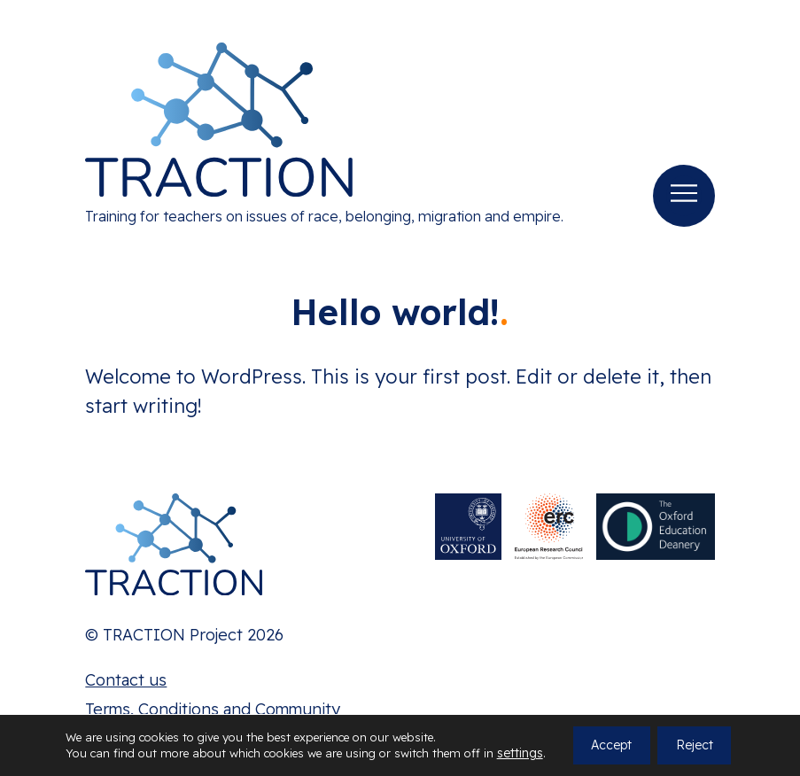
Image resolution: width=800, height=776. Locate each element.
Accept (611, 746)
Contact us (126, 680)
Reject (694, 746)
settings (520, 754)
